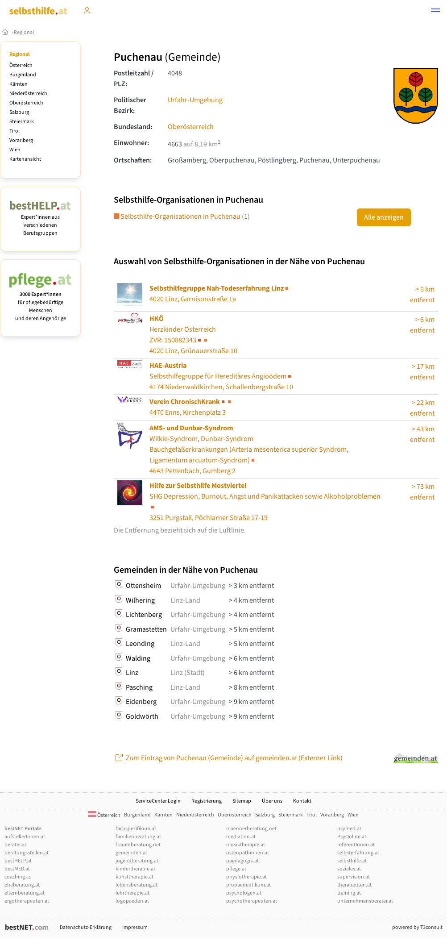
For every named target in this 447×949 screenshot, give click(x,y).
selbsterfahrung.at (358, 853)
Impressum (135, 927)
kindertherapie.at (135, 869)
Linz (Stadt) (187, 673)
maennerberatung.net (251, 828)
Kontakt (302, 801)
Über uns (272, 801)
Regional (24, 32)
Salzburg (19, 112)
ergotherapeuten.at (26, 901)
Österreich (21, 65)
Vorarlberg (21, 140)
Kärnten (18, 84)
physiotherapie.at (246, 877)
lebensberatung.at (136, 885)
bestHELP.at (18, 861)
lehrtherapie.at (132, 893)
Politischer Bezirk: (130, 105)
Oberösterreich (26, 103)
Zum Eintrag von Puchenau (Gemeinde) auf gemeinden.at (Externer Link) (228, 758)
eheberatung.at (22, 885)
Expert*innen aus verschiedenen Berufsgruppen (40, 221)
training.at (349, 893)
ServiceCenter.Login (158, 801)
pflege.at (236, 869)
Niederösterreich (28, 93)
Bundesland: (133, 127)
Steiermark (21, 121)
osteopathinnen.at (247, 853)
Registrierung (206, 801)
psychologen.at (243, 893)
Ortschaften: (133, 160)
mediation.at (241, 837)
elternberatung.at (24, 893)
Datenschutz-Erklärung (86, 927)
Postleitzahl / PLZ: (134, 78)
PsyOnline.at (351, 837)
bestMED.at (17, 869)
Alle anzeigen (384, 217)
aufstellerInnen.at (24, 837)
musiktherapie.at (245, 845)
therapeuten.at (354, 885)
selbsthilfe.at (352, 861)
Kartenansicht (25, 159)
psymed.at (349, 828)
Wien (15, 150)
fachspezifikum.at (136, 828)
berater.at (15, 845)
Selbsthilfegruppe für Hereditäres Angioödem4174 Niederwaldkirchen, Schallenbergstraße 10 (221, 376)
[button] (435, 12)
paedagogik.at (242, 861)
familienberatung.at (138, 837)
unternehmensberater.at (365, 901)
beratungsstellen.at (26, 853)
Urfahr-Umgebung (195, 100)
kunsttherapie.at (134, 877)
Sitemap (241, 801)
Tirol (14, 131)
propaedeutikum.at (248, 885)
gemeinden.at (131, 853)
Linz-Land (185, 600)
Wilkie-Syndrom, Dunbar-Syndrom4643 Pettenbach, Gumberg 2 (248, 449)
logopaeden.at (132, 901)
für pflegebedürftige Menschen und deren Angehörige (40, 302)
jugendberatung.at (137, 861)
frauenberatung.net (138, 845)
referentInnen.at (356, 845)
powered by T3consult (417, 927)
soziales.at (349, 869)
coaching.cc (17, 877)
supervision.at (353, 877)
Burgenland (22, 75)
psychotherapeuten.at (251, 901)
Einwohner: (131, 143)
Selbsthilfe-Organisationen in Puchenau (182, 216)
